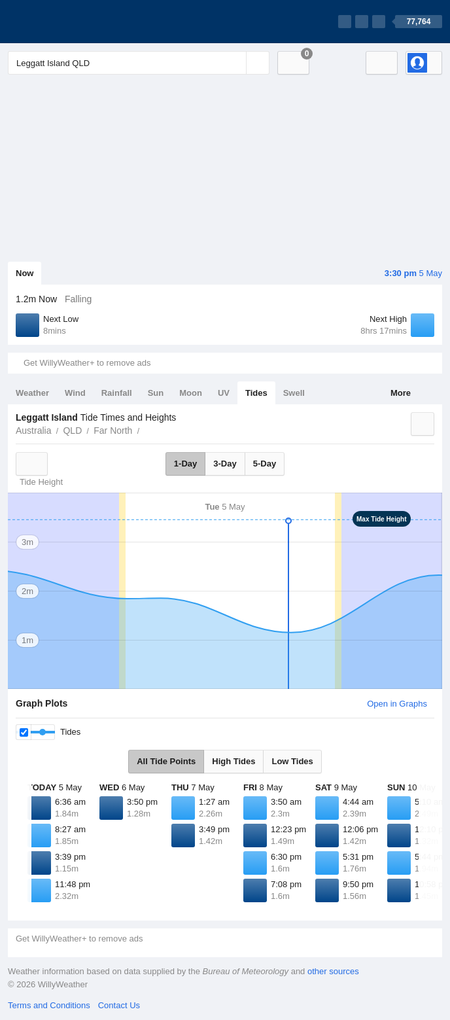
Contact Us (119, 1005)
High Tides (233, 761)
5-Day (264, 463)
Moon (190, 393)
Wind (75, 393)
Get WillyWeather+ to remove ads (87, 363)
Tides (256, 393)
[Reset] (235, 63)
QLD (72, 430)
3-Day (224, 463)
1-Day (185, 463)
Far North (113, 430)
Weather (32, 393)
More (400, 393)
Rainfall (116, 393)
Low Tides (292, 761)
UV (224, 393)
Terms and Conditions (49, 1005)
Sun (156, 393)
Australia (33, 430)
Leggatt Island (146, 429)
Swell (294, 393)
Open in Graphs (397, 704)
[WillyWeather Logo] (69, 21)
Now (24, 273)
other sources (333, 971)
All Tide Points (166, 761)
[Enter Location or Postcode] (138, 63)
